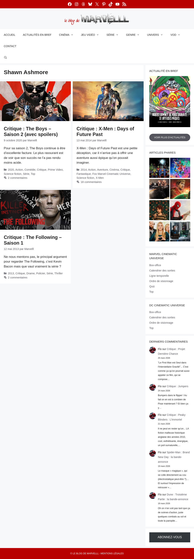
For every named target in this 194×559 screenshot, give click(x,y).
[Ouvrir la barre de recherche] (5, 57)
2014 (84, 169)
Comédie (29, 169)
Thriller (58, 273)
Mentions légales (112, 553)
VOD (177, 34)
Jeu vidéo (92, 34)
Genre (134, 34)
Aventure (102, 169)
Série (114, 34)
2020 (11, 169)
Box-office (155, 265)
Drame (31, 273)
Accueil (9, 34)
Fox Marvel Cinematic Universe (111, 173)
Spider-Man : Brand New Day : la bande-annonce (174, 457)
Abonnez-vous (170, 537)
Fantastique (84, 173)
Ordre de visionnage (161, 281)
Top (33, 173)
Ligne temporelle (159, 275)
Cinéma (68, 34)
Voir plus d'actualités (169, 137)
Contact (10, 46)
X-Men (100, 177)
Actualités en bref (37, 34)
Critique (41, 169)
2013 (11, 273)
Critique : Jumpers (177, 386)
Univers (157, 34)
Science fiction (12, 173)
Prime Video (55, 169)
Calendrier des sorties (162, 270)
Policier (40, 273)
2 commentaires (17, 177)
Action (19, 169)
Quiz (152, 286)
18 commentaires (91, 181)
